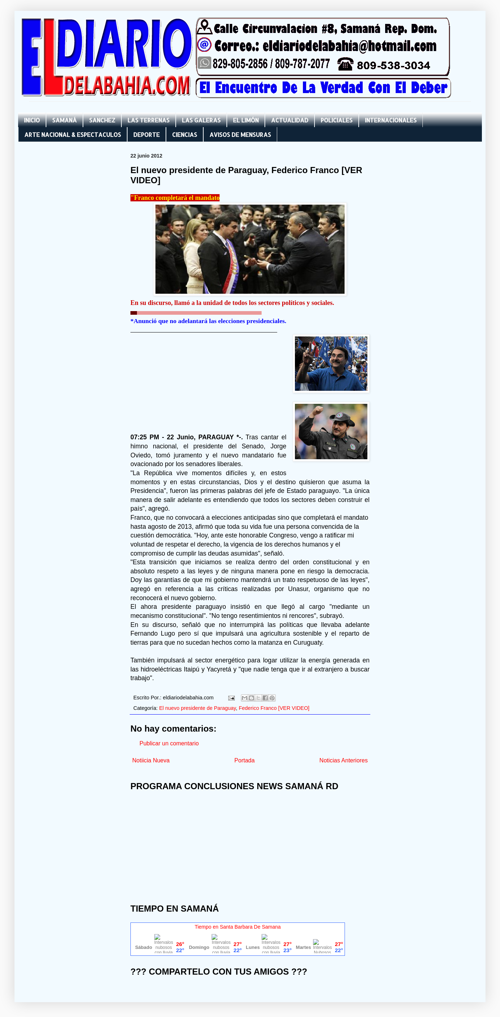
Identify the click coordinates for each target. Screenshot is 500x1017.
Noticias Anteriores (344, 760)
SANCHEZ (102, 120)
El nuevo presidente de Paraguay (197, 708)
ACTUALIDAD (289, 120)
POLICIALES (337, 120)
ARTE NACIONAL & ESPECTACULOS (72, 134)
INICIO (32, 120)
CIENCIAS (184, 134)
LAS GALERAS (201, 120)
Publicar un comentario (169, 743)
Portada (244, 760)
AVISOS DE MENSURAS (240, 134)
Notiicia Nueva (151, 760)
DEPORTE (146, 134)
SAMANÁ (64, 120)
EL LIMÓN (246, 120)
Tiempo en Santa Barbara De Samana (238, 927)
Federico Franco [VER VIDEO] (274, 708)
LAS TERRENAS (149, 120)
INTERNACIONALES (391, 120)
